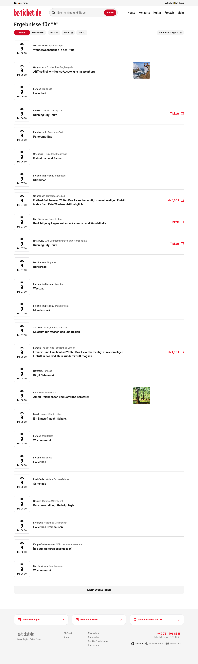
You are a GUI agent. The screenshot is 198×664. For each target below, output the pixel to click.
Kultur (157, 12)
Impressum (94, 645)
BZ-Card (67, 633)
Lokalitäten (38, 32)
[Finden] (110, 12)
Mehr (180, 12)
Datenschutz (94, 637)
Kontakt (67, 637)
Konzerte (144, 12)
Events (22, 32)
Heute (131, 12)
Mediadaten (94, 633)
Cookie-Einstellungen (98, 641)
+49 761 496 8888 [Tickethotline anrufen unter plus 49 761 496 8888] (169, 633)
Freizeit (169, 12)
